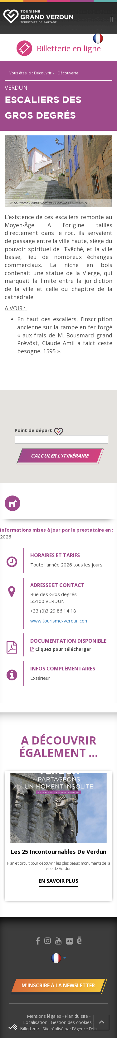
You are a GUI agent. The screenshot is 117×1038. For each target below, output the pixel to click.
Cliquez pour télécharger (60, 649)
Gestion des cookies (72, 1022)
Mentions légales (44, 1016)
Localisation (36, 1022)
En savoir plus (58, 880)
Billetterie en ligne (59, 48)
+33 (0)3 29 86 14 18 (53, 611)
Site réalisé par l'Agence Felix (69, 1028)
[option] (58, 171)
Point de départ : (35, 430)
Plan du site (77, 1016)
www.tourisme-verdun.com (59, 621)
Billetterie (30, 1028)
